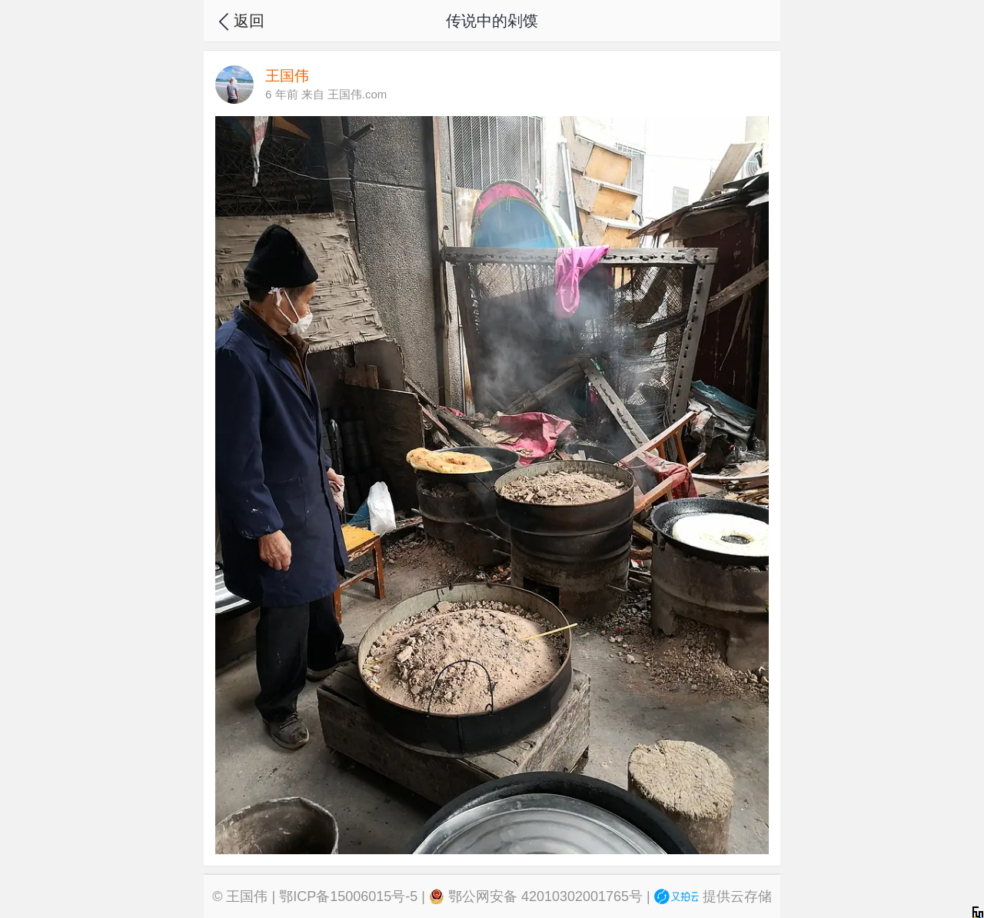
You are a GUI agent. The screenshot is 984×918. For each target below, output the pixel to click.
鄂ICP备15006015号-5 (348, 896)
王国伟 (247, 896)
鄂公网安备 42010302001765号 (536, 896)
